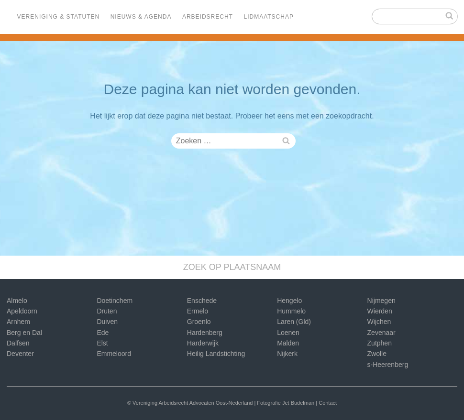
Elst (102, 343)
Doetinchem (115, 300)
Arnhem (18, 321)
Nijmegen (381, 300)
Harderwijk (203, 343)
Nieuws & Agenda (141, 16)
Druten (107, 311)
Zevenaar (381, 332)
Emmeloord (114, 353)
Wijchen (379, 321)
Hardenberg (204, 332)
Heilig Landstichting (216, 353)
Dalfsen (18, 343)
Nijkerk (287, 353)
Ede (103, 332)
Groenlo (199, 321)
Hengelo (289, 300)
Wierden (379, 311)
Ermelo (197, 311)
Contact (328, 403)
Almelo (17, 300)
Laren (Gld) (294, 321)
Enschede (202, 300)
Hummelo (291, 311)
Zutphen (379, 343)
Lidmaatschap (268, 16)
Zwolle (377, 353)
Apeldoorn (22, 311)
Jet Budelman (298, 403)
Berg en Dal (24, 332)
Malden (288, 343)
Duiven (107, 321)
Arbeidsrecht (207, 16)
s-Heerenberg (388, 364)
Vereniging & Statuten (58, 16)
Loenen (288, 332)
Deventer (20, 353)
